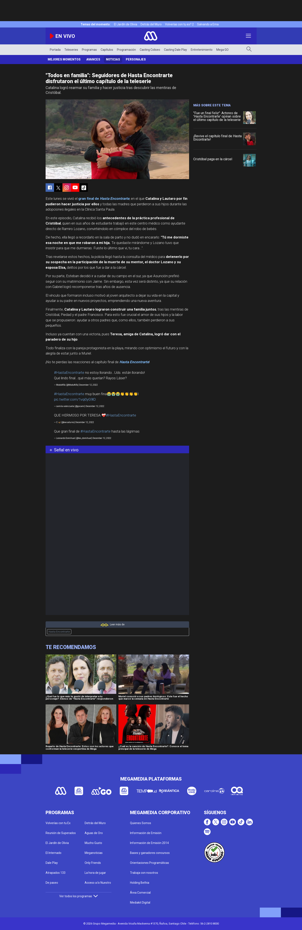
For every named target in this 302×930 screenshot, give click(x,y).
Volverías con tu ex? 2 (179, 24)
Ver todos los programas (78, 896)
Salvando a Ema (208, 24)
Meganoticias (94, 853)
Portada (55, 49)
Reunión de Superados (61, 833)
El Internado (53, 853)
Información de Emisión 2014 (149, 843)
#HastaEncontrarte (69, 372)
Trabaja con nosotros (144, 872)
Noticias (113, 59)
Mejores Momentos (64, 59)
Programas (89, 49)
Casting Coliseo (150, 49)
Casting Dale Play (175, 49)
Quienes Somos (140, 823)
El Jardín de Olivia (125, 24)
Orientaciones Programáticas (149, 862)
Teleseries (71, 49)
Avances (93, 59)
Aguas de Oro (94, 833)
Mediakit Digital (140, 902)
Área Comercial (140, 892)
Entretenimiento (202, 49)
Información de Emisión (145, 833)
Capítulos (107, 49)
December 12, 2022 (88, 385)
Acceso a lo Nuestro (98, 882)
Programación (126, 49)
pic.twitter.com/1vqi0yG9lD (75, 399)
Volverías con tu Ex (58, 823)
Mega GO (222, 49)
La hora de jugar (95, 872)
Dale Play (52, 862)
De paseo (52, 882)
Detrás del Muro (151, 24)
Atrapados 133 (55, 872)
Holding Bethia (139, 882)
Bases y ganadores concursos (150, 853)
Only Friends (93, 862)
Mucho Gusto (93, 843)
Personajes (136, 59)
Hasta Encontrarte (59, 631)
